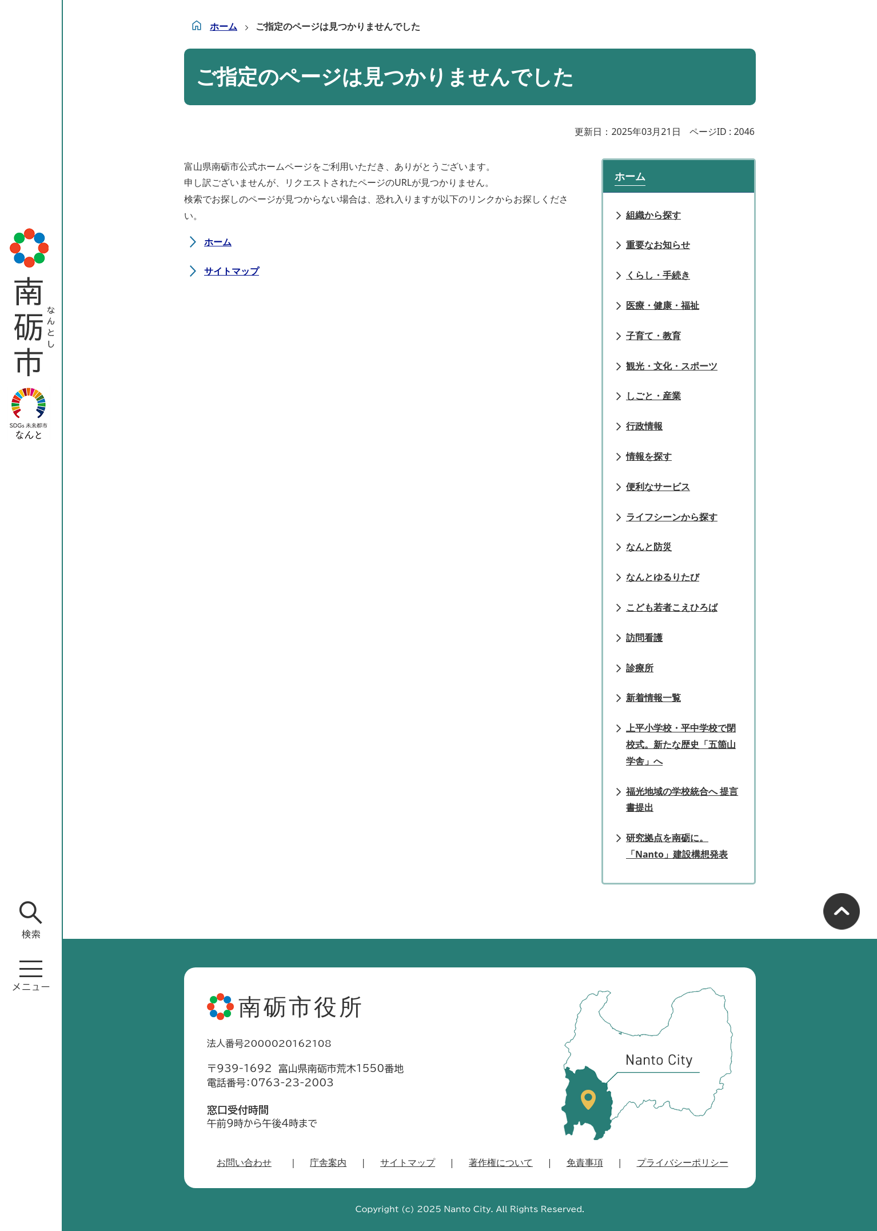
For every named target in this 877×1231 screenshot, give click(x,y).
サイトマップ (231, 271)
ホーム (223, 26)
